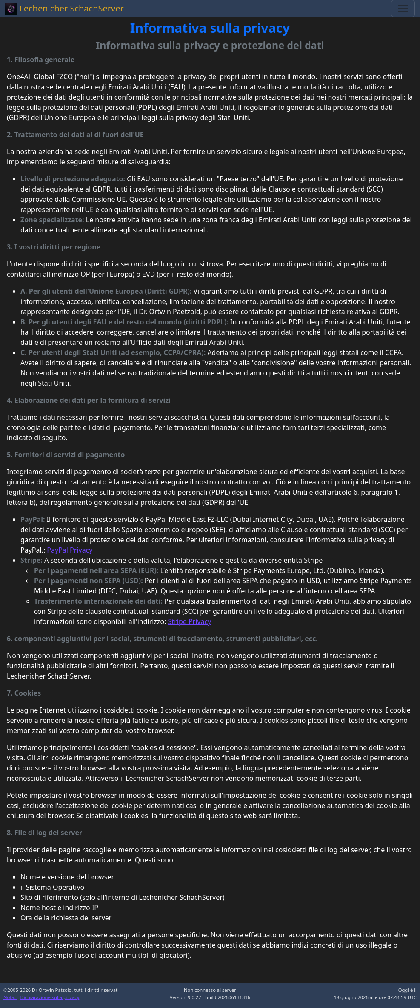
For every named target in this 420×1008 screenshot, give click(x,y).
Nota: (10, 997)
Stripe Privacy (189, 621)
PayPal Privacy (69, 550)
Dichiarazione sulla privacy (50, 997)
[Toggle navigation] (403, 8)
